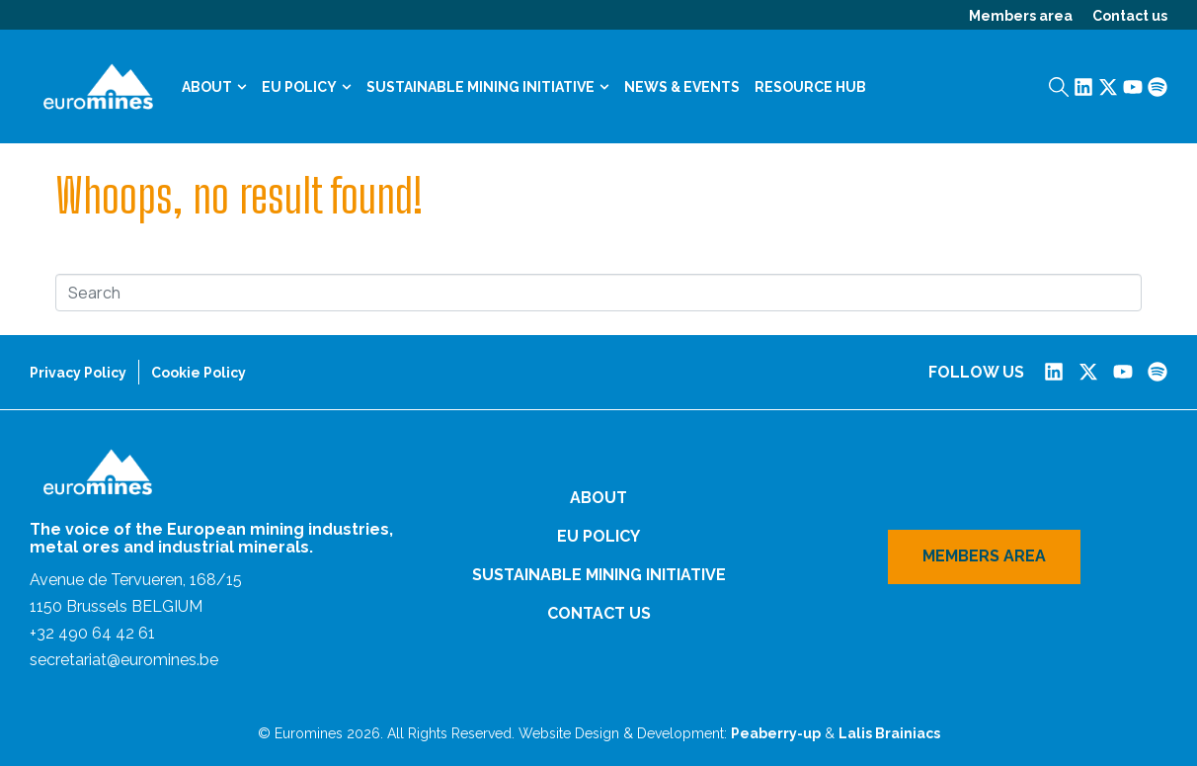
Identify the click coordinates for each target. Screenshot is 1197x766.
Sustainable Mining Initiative (487, 87)
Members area (1021, 16)
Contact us (1129, 16)
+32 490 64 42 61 (92, 633)
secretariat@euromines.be (124, 659)
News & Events (682, 87)
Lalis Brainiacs (889, 733)
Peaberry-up (776, 733)
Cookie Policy (198, 373)
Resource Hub (810, 87)
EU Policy (307, 87)
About (214, 87)
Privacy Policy (78, 373)
